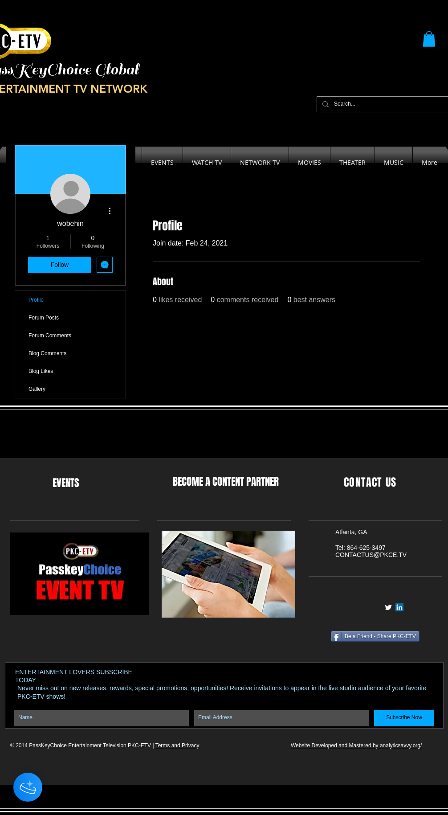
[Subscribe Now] (404, 718)
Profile (36, 300)
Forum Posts (44, 318)
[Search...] (384, 104)
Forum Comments (50, 335)
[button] (429, 39)
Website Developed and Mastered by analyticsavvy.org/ (356, 745)
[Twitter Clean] (388, 607)
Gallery (37, 389)
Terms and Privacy (177, 745)
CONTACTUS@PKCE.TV (371, 554)
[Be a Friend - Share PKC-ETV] (375, 636)
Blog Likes (41, 371)
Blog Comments (47, 353)
